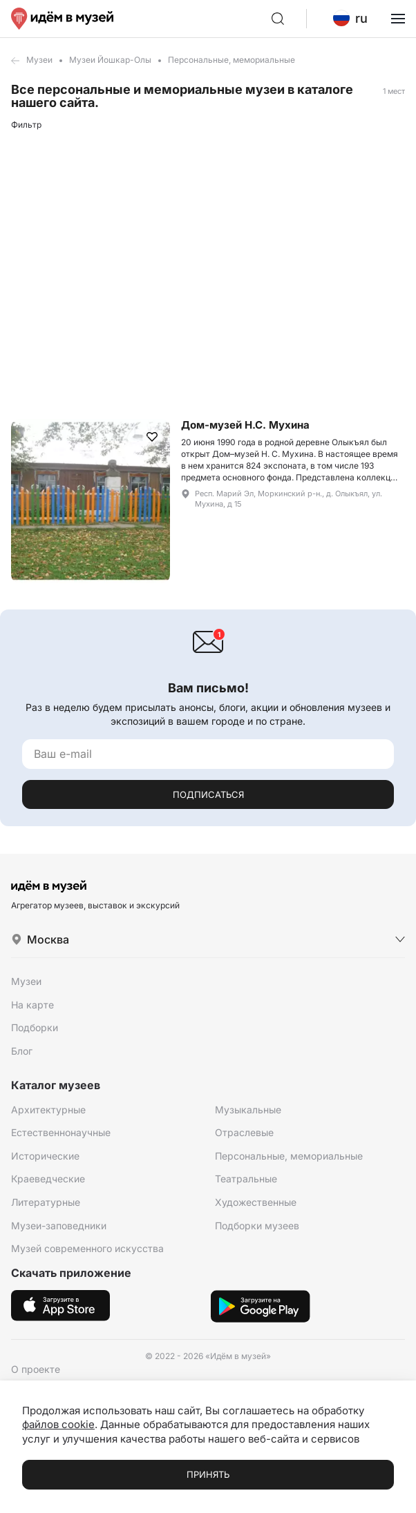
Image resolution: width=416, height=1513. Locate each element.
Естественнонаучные (61, 1132)
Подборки (34, 1027)
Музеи (39, 60)
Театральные (246, 1178)
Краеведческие (48, 1178)
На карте (32, 1005)
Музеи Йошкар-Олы (110, 60)
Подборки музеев (257, 1225)
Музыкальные (248, 1109)
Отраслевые (244, 1132)
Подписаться (208, 794)
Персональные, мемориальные (289, 1156)
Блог (21, 1051)
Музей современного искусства (87, 1248)
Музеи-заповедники (58, 1225)
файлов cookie (58, 1424)
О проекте (35, 1369)
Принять (208, 1474)
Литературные (45, 1202)
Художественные (255, 1202)
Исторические (45, 1156)
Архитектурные (48, 1109)
